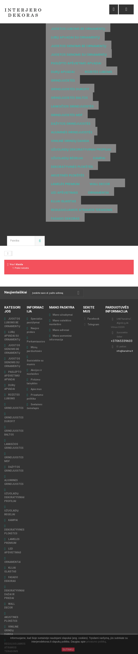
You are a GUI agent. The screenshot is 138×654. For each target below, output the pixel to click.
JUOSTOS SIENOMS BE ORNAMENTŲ (12, 332)
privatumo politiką (96, 641)
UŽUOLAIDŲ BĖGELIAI (11, 495)
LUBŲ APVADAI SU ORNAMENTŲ (12, 318)
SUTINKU (68, 649)
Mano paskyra (61, 290)
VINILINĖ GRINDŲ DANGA (11, 613)
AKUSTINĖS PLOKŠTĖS (11, 601)
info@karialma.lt (125, 334)
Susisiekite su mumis (35, 345)
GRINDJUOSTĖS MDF (14, 442)
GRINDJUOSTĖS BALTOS (14, 415)
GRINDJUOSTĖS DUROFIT (14, 402)
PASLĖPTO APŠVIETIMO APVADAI (12, 358)
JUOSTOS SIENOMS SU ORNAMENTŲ (12, 345)
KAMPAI (13, 502)
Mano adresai (61, 312)
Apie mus (36, 371)
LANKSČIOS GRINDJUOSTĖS (14, 428)
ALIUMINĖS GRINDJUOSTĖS (14, 465)
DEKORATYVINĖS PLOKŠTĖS (14, 514)
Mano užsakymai (63, 297)
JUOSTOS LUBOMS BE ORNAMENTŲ (12, 305)
